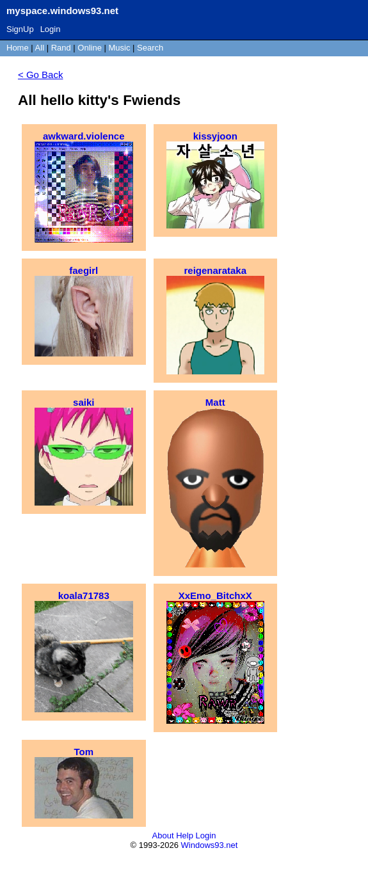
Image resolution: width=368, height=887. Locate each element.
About (163, 835)
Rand (61, 47)
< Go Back (40, 74)
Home (17, 47)
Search (150, 47)
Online (89, 47)
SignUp (20, 29)
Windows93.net (209, 845)
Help (184, 835)
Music (120, 47)
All (41, 47)
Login (50, 29)
